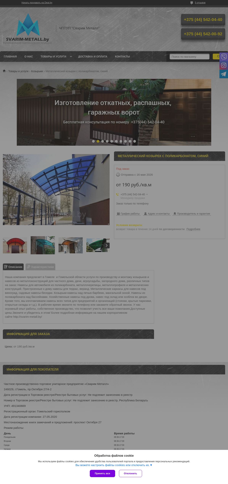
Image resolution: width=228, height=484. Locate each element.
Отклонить (130, 473)
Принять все (102, 473)
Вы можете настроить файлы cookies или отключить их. (112, 465)
